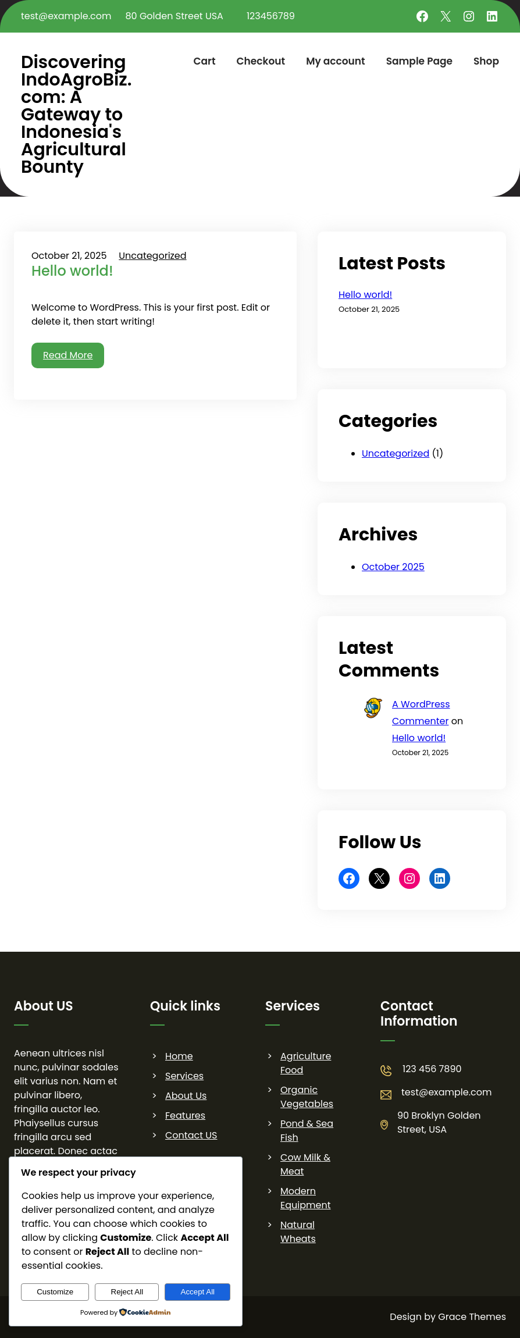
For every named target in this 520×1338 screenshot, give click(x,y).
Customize (55, 1291)
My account (335, 61)
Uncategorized (152, 255)
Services (184, 1076)
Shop (486, 61)
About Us (185, 1095)
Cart (204, 61)
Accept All (198, 1291)
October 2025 (393, 567)
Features (185, 1115)
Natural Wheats (298, 1232)
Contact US (191, 1135)
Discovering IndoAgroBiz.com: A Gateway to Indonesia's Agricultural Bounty (76, 114)
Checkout (261, 61)
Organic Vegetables (306, 1097)
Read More (67, 355)
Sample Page (419, 61)
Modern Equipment (305, 1198)
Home (179, 1056)
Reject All (127, 1291)
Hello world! (72, 271)
